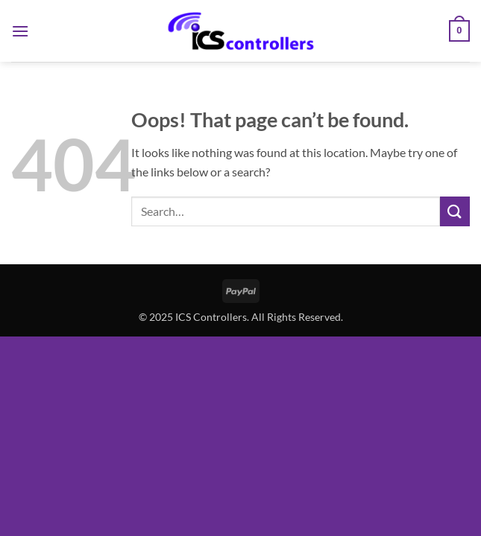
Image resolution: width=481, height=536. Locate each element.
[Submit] (455, 211)
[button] (20, 31)
